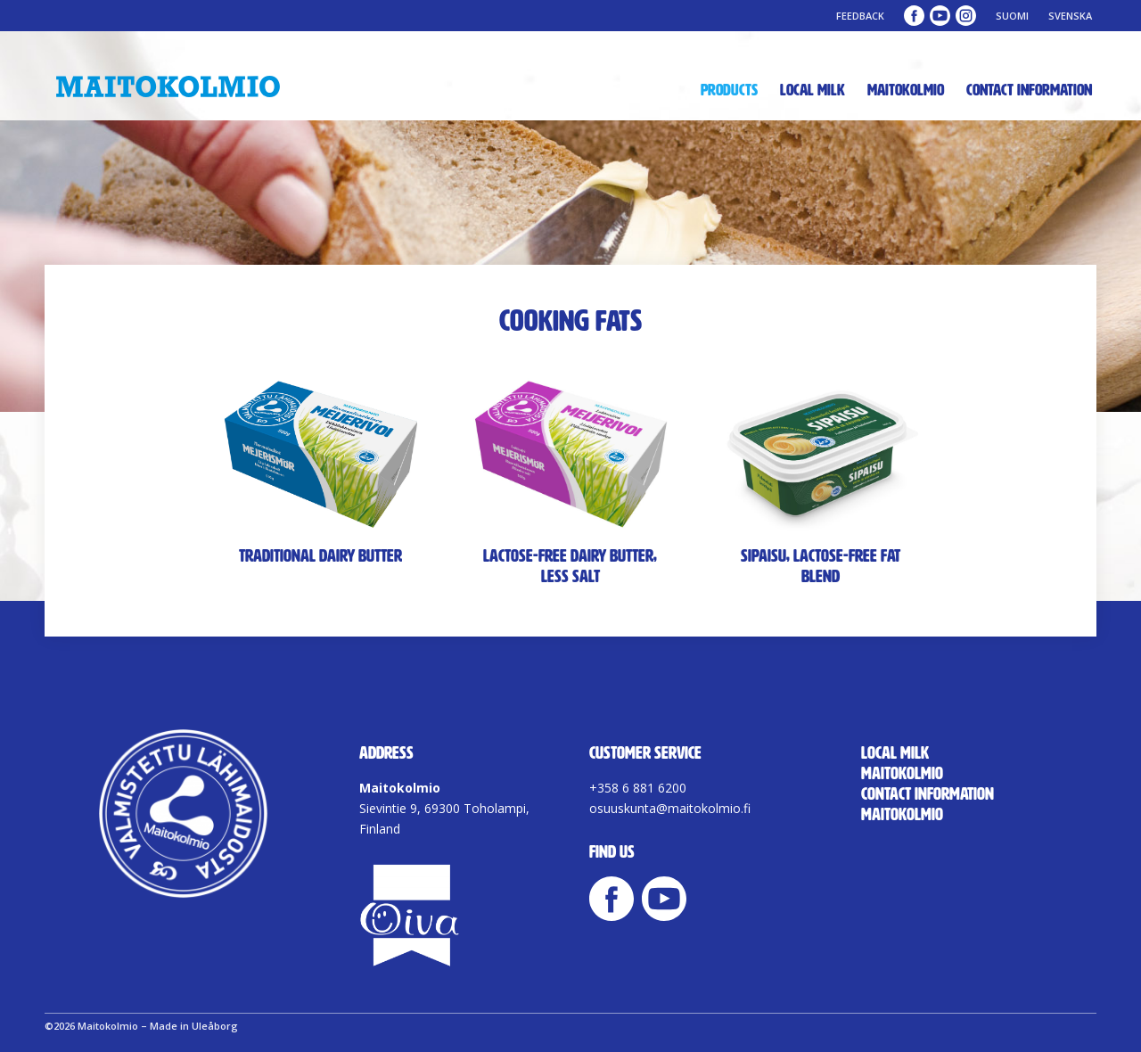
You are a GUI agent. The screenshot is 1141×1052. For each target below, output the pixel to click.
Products (729, 90)
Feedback (860, 15)
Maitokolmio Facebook (914, 15)
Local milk (812, 90)
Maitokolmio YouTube (940, 15)
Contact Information (1029, 90)
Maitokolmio (905, 90)
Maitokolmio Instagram (966, 15)
